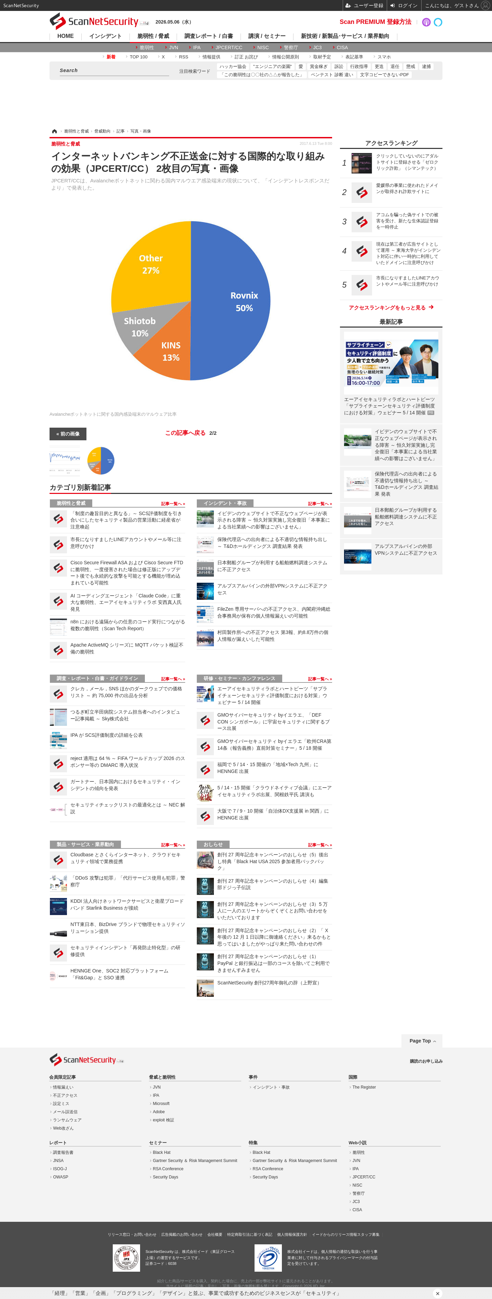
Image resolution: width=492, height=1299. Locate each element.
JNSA (58, 1160)
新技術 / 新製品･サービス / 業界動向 (345, 36)
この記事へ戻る (191, 433)
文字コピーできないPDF (384, 74)
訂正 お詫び (246, 56)
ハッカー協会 (233, 66)
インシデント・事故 (225, 503)
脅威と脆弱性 (162, 1077)
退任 (395, 66)
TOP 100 (139, 56)
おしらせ (213, 844)
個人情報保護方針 (292, 1234)
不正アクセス (65, 1095)
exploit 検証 (163, 1120)
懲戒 (410, 66)
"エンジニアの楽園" (272, 66)
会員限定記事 (62, 1077)
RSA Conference (168, 1168)
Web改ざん (63, 1128)
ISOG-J (60, 1168)
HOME (65, 36)
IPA (197, 47)
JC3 (317, 47)
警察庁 (291, 47)
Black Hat (161, 1152)
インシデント (105, 36)
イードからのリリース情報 (334, 1234)
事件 (253, 1077)
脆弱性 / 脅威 (153, 36)
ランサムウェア (67, 1120)
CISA (342, 47)
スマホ (384, 56)
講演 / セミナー (267, 36)
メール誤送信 (65, 1111)
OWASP (60, 1177)
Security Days (165, 1177)
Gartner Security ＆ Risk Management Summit (195, 1160)
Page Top (420, 1041)
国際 (352, 1077)
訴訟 (338, 66)
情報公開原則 (285, 56)
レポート (58, 1143)
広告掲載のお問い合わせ (182, 1234)
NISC (263, 47)
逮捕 (426, 66)
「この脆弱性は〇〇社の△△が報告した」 (262, 74)
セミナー (158, 1143)
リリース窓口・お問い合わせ (132, 1234)
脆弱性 (147, 47)
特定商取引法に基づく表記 (249, 1234)
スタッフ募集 (368, 1234)
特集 (253, 1143)
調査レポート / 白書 (208, 36)
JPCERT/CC (229, 47)
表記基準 (354, 56)
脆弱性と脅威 (71, 503)
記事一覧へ (172, 503)
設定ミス (61, 1103)
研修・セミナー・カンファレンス (239, 678)
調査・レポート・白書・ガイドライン (97, 678)
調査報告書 (63, 1152)
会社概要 (214, 1234)
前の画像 (70, 434)
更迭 (379, 66)
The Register (364, 1087)
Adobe (159, 1111)
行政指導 (359, 66)
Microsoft (161, 1103)
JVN (173, 47)
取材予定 (322, 56)
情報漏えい (63, 1087)
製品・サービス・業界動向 (85, 844)
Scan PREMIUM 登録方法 (375, 21)
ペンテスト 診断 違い (332, 74)
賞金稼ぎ (319, 66)
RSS (183, 56)
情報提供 (211, 56)
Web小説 (357, 1143)
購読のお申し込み (426, 1061)
